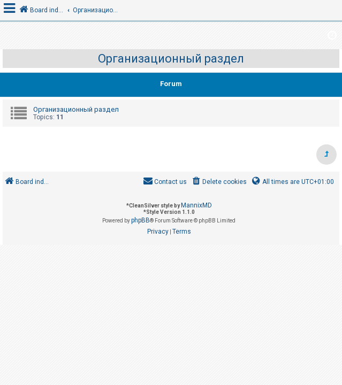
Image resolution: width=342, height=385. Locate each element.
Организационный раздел (171, 58)
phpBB (140, 220)
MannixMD (196, 205)
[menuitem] (219, 182)
